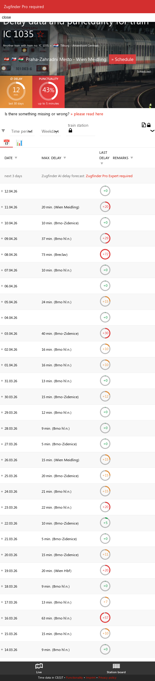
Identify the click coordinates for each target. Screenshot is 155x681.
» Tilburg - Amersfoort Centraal (74, 45)
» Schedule (122, 59)
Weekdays (50, 131)
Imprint (90, 677)
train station (78, 125)
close (6, 17)
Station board (116, 666)
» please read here (87, 114)
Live (39, 666)
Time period (22, 131)
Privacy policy (107, 677)
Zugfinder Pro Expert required (109, 175)
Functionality (74, 677)
